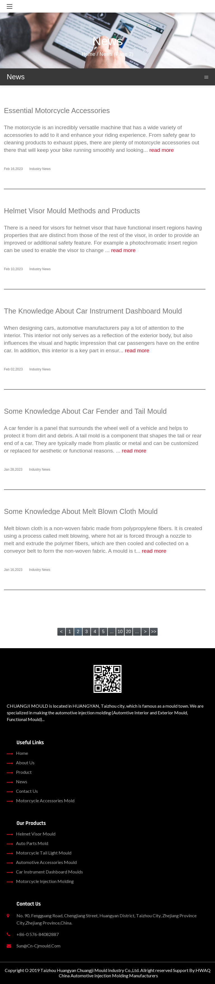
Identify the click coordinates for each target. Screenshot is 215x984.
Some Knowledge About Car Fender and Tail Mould (85, 411)
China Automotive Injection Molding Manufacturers (108, 975)
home (17, 753)
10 (120, 631)
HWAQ (203, 970)
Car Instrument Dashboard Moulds (45, 871)
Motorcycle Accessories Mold (40, 800)
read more (161, 150)
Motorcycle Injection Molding (40, 881)
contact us (22, 791)
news (17, 781)
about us (20, 762)
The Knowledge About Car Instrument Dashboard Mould (93, 311)
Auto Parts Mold (27, 843)
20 (128, 631)
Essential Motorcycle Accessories (57, 110)
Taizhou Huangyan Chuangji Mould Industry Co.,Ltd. (89, 970)
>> (153, 631)
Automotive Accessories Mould (42, 862)
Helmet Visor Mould (31, 833)
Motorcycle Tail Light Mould (39, 852)
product (19, 772)
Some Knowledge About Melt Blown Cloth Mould (81, 511)
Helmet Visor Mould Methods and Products (72, 210)
